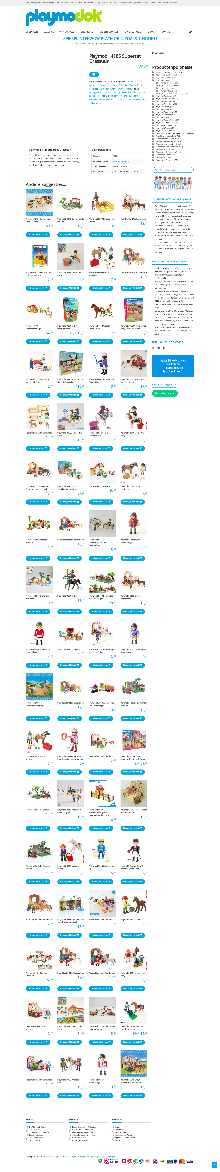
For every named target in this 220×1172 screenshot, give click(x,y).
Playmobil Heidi (165, 88)
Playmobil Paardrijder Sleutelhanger (130, 542)
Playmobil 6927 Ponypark (100, 487)
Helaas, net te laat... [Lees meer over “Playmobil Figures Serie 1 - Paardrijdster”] (38, 666)
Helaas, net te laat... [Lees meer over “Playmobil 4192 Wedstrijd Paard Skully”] (101, 343)
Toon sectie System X (164, 155)
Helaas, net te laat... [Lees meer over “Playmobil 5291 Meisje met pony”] (132, 990)
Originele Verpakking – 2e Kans (84, 1134)
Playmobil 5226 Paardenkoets (102, 921)
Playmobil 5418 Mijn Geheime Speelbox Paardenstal (70, 922)
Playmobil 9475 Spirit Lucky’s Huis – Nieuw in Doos (70, 382)
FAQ (106, 1158)
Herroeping (99, 1158)
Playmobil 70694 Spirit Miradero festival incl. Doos (133, 759)
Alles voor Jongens (36, 1131)
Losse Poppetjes (36, 1136)
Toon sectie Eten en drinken (167, 147)
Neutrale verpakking (121, 162)
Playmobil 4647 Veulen (131, 921)
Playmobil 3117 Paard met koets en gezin (69, 812)
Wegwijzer (119, 1131)
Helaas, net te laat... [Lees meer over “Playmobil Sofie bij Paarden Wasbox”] (38, 883)
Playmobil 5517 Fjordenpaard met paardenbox (134, 812)
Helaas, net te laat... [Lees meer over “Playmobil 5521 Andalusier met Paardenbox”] (132, 396)
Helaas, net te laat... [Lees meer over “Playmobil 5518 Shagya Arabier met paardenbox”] (132, 1097)
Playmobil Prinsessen (164, 115)
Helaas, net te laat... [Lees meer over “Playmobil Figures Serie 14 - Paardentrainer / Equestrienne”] (69, 773)
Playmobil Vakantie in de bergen (172, 93)
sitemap (174, 242)
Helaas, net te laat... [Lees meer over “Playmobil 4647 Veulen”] (132, 936)
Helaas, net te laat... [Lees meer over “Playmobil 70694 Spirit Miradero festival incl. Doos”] (132, 773)
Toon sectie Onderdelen (166, 152)
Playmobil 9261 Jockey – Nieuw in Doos (68, 328)
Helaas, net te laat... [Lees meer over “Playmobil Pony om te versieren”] (101, 289)
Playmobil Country (89, 43)
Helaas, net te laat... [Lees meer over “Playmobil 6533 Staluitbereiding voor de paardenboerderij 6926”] (101, 829)
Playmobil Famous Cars (165, 99)
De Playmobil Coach (37, 1128)
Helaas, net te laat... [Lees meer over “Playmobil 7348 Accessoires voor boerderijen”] (101, 720)
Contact (166, 31)
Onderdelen (87, 31)
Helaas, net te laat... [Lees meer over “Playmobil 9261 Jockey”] (69, 613)
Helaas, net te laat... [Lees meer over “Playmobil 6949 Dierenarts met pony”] (38, 613)
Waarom (118, 1128)
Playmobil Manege (106, 43)
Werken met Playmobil (165, 160)
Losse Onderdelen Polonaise (84, 1128)
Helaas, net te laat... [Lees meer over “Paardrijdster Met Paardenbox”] (132, 236)
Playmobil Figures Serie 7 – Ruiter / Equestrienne (133, 869)
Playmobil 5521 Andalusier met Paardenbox (132, 382)
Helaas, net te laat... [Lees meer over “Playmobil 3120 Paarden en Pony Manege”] (38, 236)
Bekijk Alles (32, 31)
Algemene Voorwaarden (125, 1139)
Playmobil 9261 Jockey (67, 597)
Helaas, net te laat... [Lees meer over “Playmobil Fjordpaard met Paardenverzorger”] (132, 1043)
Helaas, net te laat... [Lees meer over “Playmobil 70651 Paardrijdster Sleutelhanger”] (132, 666)
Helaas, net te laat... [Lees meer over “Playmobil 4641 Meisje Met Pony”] (132, 450)
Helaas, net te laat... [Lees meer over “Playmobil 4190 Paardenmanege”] (38, 343)
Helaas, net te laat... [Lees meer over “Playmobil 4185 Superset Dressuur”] (38, 990)
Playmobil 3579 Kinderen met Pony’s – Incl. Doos (39, 275)
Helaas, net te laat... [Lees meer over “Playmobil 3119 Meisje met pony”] (69, 289)
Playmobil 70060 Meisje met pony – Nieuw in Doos (133, 328)
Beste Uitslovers (79, 1139)
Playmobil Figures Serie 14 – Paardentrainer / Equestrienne (70, 759)
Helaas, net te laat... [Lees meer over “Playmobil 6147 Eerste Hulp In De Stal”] (69, 236)
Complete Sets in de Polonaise (114, 85)
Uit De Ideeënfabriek (80, 1142)
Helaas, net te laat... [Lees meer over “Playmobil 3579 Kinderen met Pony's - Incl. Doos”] (38, 289)
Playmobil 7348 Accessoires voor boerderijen (101, 705)
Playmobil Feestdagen (165, 104)
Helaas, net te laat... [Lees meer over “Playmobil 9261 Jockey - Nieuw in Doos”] (69, 343)
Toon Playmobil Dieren (165, 139)
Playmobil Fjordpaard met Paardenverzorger (132, 1029)
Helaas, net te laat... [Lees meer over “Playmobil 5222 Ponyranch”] (69, 666)
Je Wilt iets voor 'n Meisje (118, 95)
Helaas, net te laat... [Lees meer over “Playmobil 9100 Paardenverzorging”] (38, 720)
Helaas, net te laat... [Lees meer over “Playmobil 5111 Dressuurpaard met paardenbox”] (101, 559)
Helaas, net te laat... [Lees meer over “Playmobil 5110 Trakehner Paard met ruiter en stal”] (38, 503)
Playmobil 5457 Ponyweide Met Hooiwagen (101, 599)
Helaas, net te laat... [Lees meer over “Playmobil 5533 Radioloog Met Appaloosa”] (38, 396)
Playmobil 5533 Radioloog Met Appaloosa (37, 382)
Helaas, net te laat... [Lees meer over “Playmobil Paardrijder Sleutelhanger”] (132, 559)
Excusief (152, 31)
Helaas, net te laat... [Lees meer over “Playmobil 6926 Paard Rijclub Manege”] (69, 1043)
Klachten (89, 1158)
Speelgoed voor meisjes (39, 1134)
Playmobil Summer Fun (165, 123)
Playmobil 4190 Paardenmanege (33, 328)
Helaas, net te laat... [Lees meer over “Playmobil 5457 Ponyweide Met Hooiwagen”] (101, 613)
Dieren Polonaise (108, 31)
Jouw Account (120, 1134)
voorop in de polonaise (129, 99)
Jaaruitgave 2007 (96, 92)
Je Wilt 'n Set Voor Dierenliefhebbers (122, 92)
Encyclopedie (115, 1158)
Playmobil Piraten (163, 109)
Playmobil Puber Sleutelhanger (96, 1082)
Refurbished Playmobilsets (83, 1131)
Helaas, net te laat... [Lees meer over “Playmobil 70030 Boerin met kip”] (101, 883)
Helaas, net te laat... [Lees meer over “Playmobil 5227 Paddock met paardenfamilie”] (101, 1043)
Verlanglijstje (34, 1142)
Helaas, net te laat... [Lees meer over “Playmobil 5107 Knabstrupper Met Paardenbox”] (101, 666)
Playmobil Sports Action (165, 120)
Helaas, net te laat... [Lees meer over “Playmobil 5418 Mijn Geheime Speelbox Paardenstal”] (69, 936)
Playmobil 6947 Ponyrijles (37, 811)
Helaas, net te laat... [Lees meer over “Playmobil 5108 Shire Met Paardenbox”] (132, 613)
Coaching (49, 31)
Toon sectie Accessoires (165, 144)
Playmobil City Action (164, 75)
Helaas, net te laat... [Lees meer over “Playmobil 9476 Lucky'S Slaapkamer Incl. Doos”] (69, 503)
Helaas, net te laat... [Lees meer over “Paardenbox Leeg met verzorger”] (38, 1043)
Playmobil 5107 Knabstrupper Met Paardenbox (102, 652)
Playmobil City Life (163, 77)
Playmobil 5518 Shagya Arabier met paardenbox (131, 1082)
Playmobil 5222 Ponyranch (69, 651)
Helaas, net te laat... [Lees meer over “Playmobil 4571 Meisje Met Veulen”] (69, 883)
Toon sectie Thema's (164, 157)
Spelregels (73, 1158)
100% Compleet (67, 31)
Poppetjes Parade (133, 31)
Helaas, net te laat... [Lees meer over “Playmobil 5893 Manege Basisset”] (38, 559)
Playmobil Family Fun (164, 96)
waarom (174, 245)
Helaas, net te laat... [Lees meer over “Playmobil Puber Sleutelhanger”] (101, 1097)
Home (78, 43)
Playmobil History (163, 107)
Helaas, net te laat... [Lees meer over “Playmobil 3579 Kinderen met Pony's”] (101, 236)
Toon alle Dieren (36, 1139)
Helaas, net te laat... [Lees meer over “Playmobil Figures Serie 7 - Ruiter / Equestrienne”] (132, 883)
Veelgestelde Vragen (123, 1136)
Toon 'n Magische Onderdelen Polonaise (172, 133)
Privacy (82, 1158)
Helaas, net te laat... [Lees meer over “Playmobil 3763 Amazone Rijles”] (69, 1097)
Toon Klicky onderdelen (165, 136)
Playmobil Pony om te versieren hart (99, 435)
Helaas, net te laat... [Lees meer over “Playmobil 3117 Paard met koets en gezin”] (69, 829)
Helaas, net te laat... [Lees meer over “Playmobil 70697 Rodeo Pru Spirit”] (69, 450)
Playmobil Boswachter (168, 85)
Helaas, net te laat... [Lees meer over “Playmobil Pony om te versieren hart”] (101, 450)
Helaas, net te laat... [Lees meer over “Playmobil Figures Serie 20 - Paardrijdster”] (101, 396)
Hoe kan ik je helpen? (165, 393)
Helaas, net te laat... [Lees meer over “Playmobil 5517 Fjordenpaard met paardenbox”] (132, 829)
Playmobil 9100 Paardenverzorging (34, 705)
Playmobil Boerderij (167, 83)
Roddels (158, 245)
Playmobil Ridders (163, 117)
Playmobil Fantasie (163, 101)
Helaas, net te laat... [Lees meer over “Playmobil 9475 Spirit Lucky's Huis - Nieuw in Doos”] (69, 396)
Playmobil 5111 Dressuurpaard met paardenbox (97, 544)
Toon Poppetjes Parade (165, 141)
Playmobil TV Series (164, 125)
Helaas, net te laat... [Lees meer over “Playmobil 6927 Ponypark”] (101, 503)
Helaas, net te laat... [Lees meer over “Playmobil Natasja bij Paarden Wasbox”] (132, 720)
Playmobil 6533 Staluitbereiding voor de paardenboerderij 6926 (99, 814)
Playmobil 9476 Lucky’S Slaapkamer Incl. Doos (67, 489)
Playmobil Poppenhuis (165, 112)
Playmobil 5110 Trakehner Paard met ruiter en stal (37, 489)
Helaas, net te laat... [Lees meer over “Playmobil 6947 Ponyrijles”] (38, 829)
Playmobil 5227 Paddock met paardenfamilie (102, 1029)
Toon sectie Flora (163, 149)
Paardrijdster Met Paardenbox (134, 220)
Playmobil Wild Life (163, 131)
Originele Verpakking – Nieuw (84, 1136)
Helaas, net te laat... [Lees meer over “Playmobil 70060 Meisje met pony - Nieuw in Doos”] (132, 343)
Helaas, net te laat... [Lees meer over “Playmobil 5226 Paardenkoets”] (101, 936)
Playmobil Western (163, 128)
